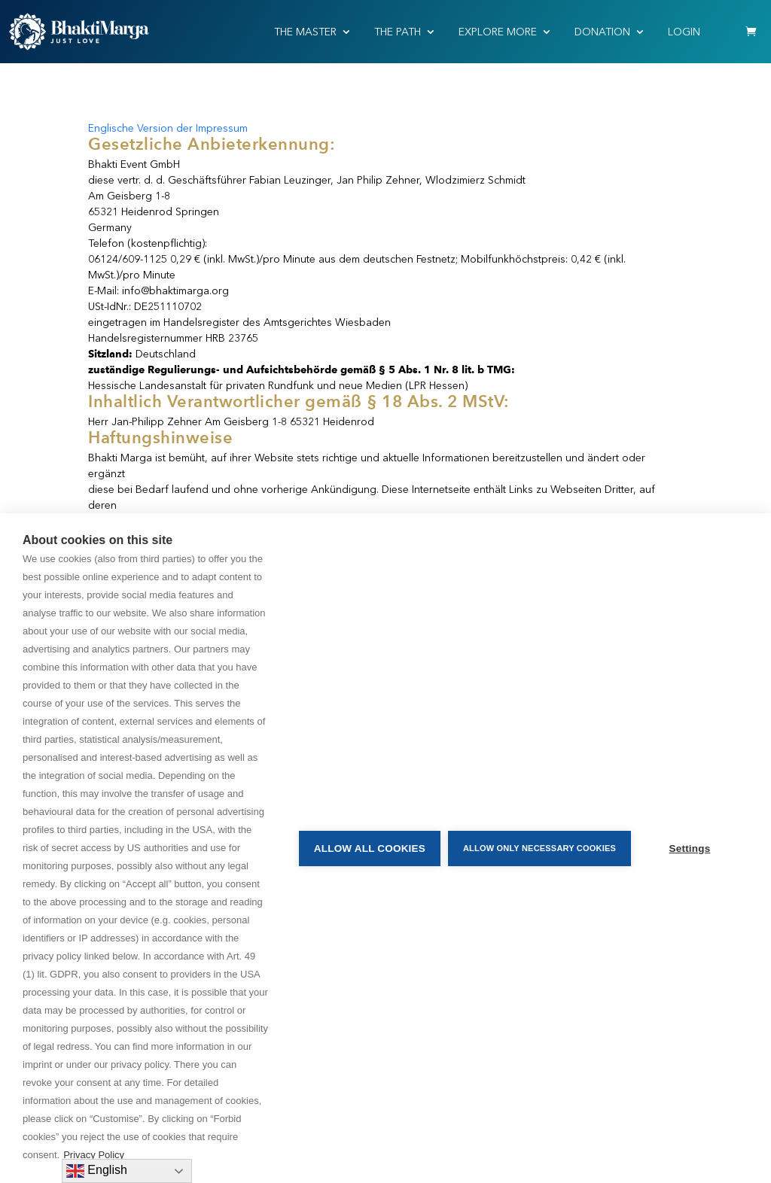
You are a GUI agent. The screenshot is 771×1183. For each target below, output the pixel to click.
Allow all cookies (369, 848)
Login (684, 32)
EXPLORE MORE (498, 32)
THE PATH (397, 32)
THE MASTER (305, 32)
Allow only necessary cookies (539, 848)
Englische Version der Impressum (168, 128)
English (96, 1171)
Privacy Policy (93, 1154)
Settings (690, 848)
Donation (602, 32)
